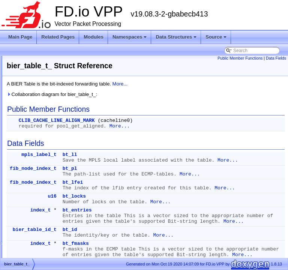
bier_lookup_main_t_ (45, 105)
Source (217, 39)
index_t (134, 227)
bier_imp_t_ (36, 78)
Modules (94, 37)
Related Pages (58, 37)
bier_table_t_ (38, 159)
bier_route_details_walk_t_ (51, 132)
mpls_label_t (132, 155)
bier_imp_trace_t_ (43, 87)
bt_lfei (166, 193)
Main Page (20, 37)
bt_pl (163, 174)
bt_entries (171, 227)
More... (213, 84)
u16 (145, 213)
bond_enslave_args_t (46, 186)
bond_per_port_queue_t (49, 240)
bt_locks (168, 213)
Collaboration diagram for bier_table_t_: (145, 94)
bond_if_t (34, 195)
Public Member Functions (240, 58)
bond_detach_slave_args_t (52, 177)
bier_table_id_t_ (41, 150)
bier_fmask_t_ (39, 60)
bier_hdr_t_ (36, 69)
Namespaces (130, 39)
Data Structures (177, 39)
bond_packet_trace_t (46, 231)
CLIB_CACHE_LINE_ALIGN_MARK (150, 120)
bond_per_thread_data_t (49, 249)
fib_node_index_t (127, 174)
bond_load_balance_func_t (52, 213)
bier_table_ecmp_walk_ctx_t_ (54, 141)
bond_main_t (38, 222)
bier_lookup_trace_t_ (46, 114)
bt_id (163, 258)
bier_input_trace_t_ (44, 96)
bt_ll (163, 155)
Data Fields (276, 58)
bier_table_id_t (128, 258)
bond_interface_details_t (49, 204)
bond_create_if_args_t (47, 168)
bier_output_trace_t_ (45, 123)
